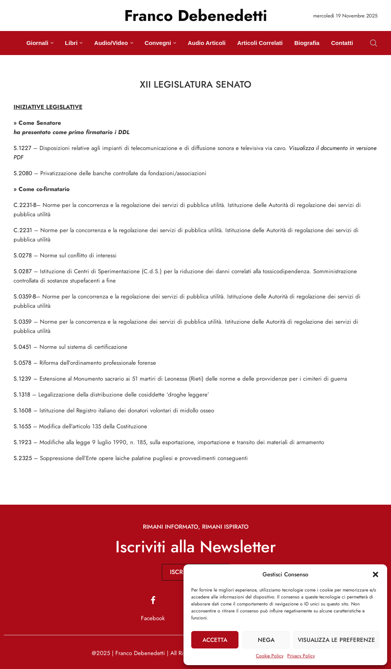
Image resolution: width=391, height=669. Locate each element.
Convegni (158, 43)
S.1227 (22, 148)
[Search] (373, 43)
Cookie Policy (269, 655)
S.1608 (22, 410)
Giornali (37, 43)
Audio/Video (111, 43)
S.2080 (23, 173)
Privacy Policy (301, 655)
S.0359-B (25, 296)
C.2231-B (25, 205)
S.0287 (23, 271)
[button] (375, 574)
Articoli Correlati (260, 43)
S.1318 (22, 394)
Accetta (214, 640)
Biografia (306, 43)
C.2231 (23, 230)
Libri (71, 43)
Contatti (342, 43)
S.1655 (22, 426)
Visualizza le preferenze (336, 640)
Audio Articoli (207, 43)
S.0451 (22, 347)
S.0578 (22, 363)
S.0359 (23, 321)
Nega (266, 640)
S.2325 (23, 458)
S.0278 (23, 255)
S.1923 (22, 442)
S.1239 (22, 378)
